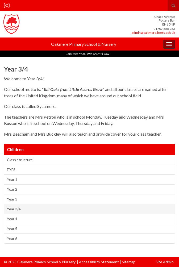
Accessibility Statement (99, 262)
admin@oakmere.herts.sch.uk (153, 33)
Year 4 (12, 218)
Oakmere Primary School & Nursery (83, 44)
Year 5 (12, 228)
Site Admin (165, 262)
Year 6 (12, 238)
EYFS (11, 169)
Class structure (20, 159)
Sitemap (128, 262)
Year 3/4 (14, 209)
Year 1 (12, 179)
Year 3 (12, 199)
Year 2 (12, 189)
